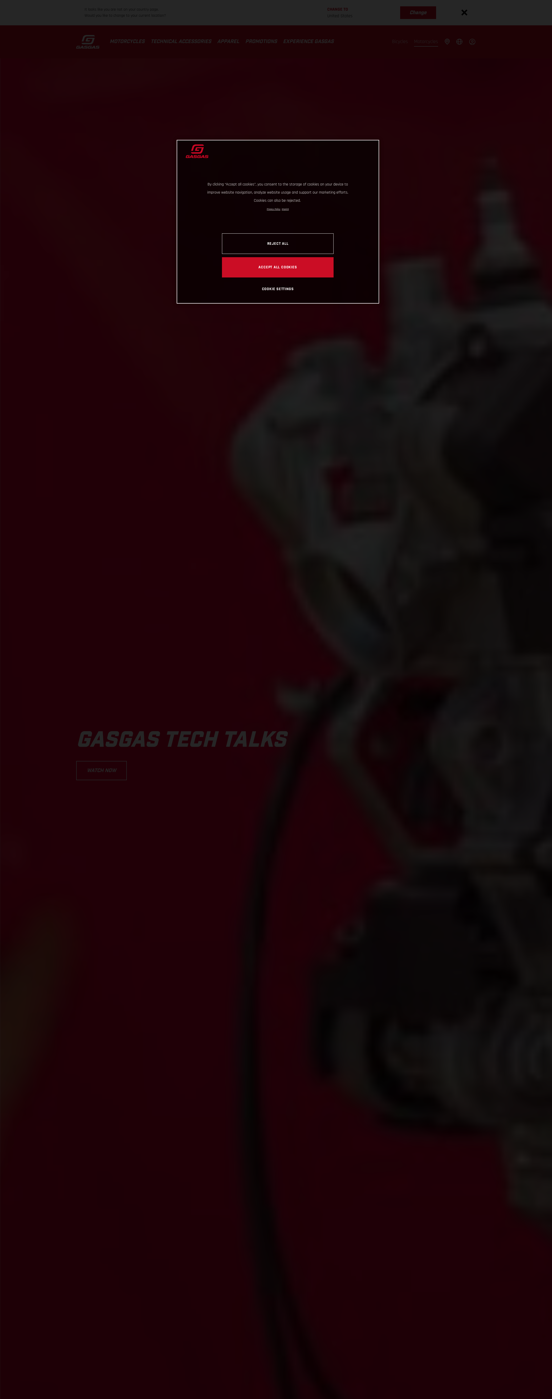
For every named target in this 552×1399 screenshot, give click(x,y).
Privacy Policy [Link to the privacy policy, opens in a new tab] (273, 209)
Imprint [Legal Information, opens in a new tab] (285, 209)
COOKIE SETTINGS (278, 288)
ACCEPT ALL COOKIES (277, 267)
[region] (278, 221)
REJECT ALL (278, 243)
